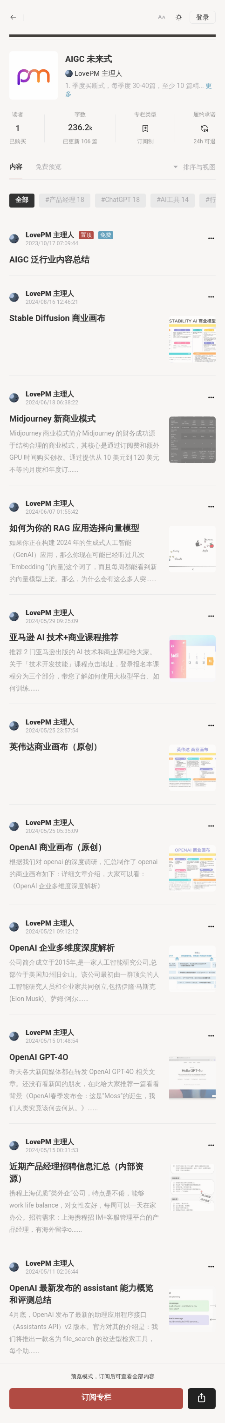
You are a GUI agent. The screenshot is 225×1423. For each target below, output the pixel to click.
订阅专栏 (96, 1397)
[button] (161, 17)
